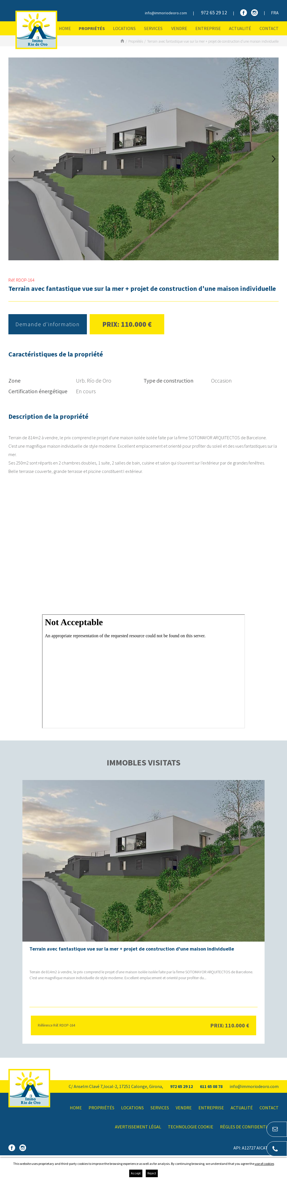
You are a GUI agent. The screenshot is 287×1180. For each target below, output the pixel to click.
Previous (13, 159)
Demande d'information (47, 324)
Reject (151, 1173)
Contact (269, 28)
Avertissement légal (138, 1127)
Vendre (179, 28)
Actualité (240, 28)
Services (153, 28)
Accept (136, 1173)
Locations (124, 28)
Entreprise (208, 28)
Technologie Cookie (190, 1127)
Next (274, 159)
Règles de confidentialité (249, 1127)
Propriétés (92, 28)
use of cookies (264, 1163)
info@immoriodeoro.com (166, 12)
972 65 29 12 (214, 12)
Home (65, 28)
